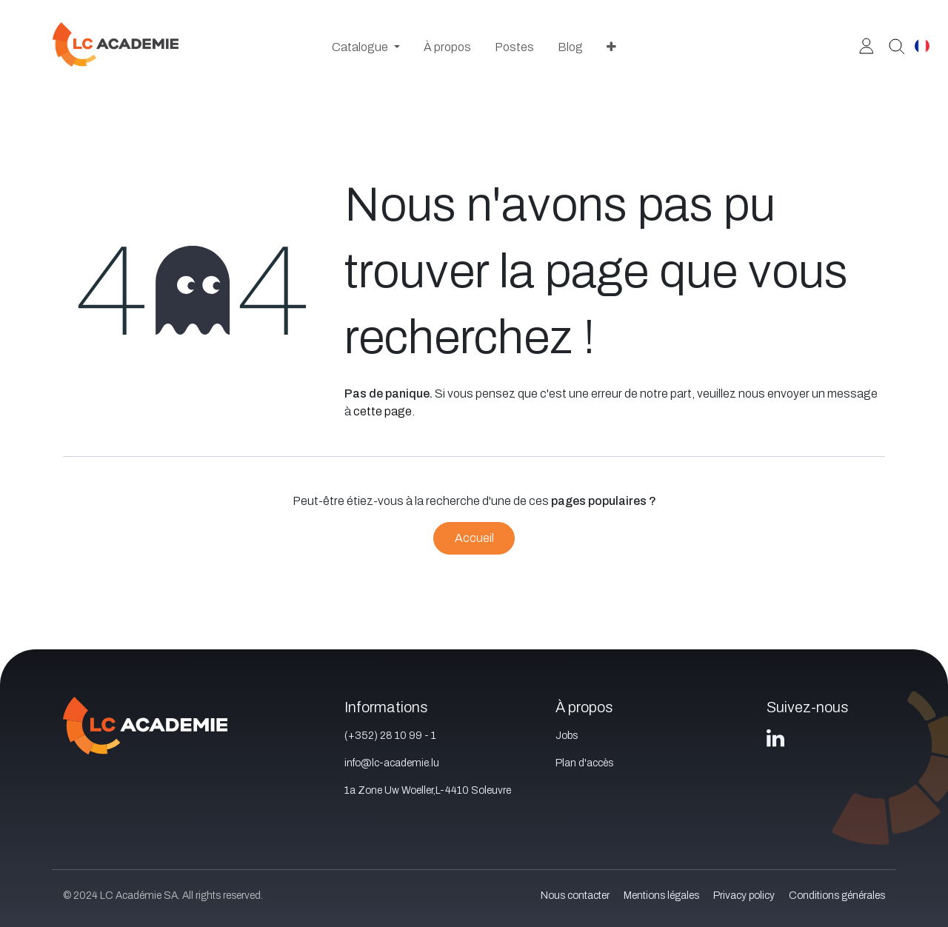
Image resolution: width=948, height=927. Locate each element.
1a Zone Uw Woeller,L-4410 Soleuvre (427, 790)
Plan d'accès (584, 763)
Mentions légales (661, 895)
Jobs (566, 735)
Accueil (474, 538)
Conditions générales (837, 895)
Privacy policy (744, 895)
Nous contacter (575, 895)
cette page (382, 411)
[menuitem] (365, 47)
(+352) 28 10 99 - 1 (390, 735)
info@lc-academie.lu (391, 763)
